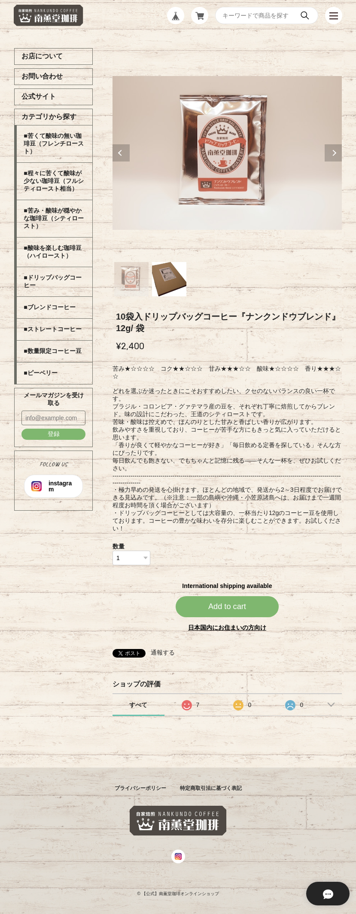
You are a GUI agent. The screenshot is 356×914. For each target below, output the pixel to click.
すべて (138, 704)
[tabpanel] (227, 153)
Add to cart (227, 606)
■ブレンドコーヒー (49, 307)
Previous (121, 152)
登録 (54, 433)
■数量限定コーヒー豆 (52, 350)
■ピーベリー (40, 372)
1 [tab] (131, 279)
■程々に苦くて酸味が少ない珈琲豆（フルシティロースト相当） (54, 181)
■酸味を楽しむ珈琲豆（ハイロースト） (52, 251)
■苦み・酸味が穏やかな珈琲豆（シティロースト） (54, 218)
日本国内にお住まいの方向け (227, 627)
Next (333, 152)
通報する (163, 652)
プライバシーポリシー (140, 788)
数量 (119, 546)
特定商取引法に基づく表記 (211, 788)
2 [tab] (169, 279)
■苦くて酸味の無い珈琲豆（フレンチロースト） (54, 143)
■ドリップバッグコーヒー (52, 281)
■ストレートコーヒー (52, 329)
